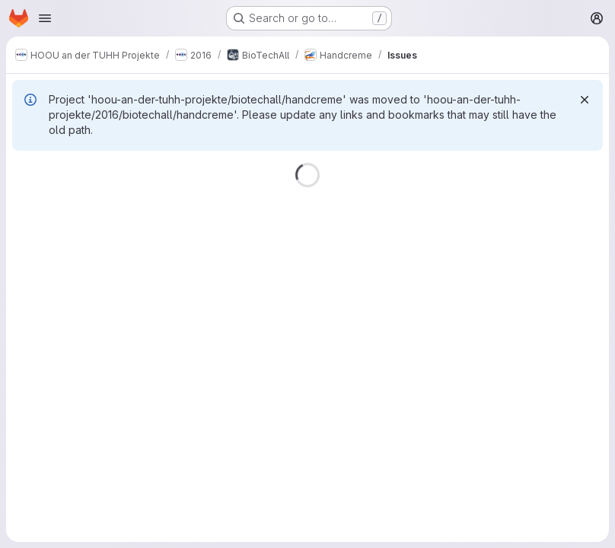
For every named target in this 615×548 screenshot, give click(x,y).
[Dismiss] (584, 100)
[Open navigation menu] (45, 18)
